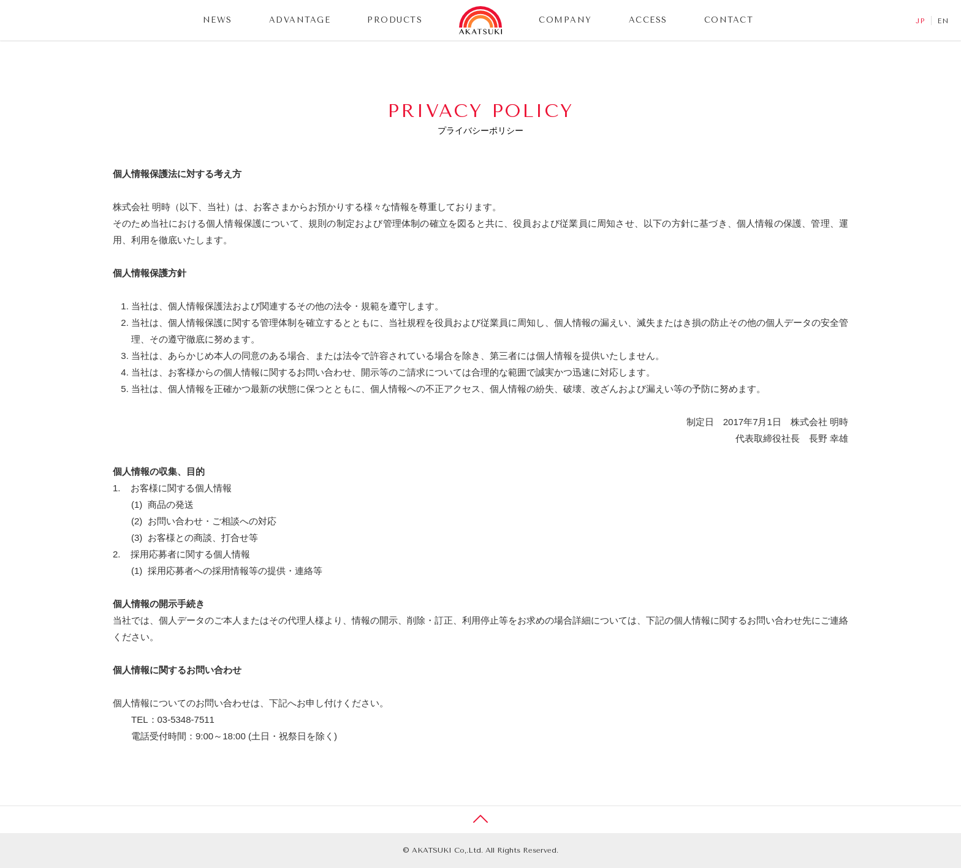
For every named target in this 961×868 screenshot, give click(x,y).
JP (920, 21)
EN (943, 21)
